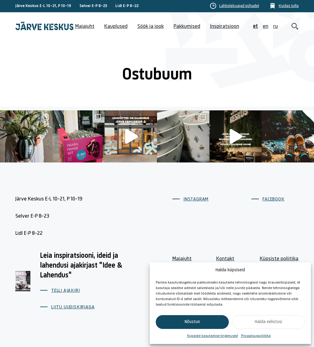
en (265, 26)
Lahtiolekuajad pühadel (239, 6)
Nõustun (192, 322)
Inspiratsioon (224, 26)
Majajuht (84, 26)
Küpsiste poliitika (279, 259)
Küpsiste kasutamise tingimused (212, 336)
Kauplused (116, 26)
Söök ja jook (150, 26)
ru (275, 26)
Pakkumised (187, 26)
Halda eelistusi (268, 322)
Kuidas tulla (289, 6)
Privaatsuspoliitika (256, 336)
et (255, 26)
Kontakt (225, 259)
